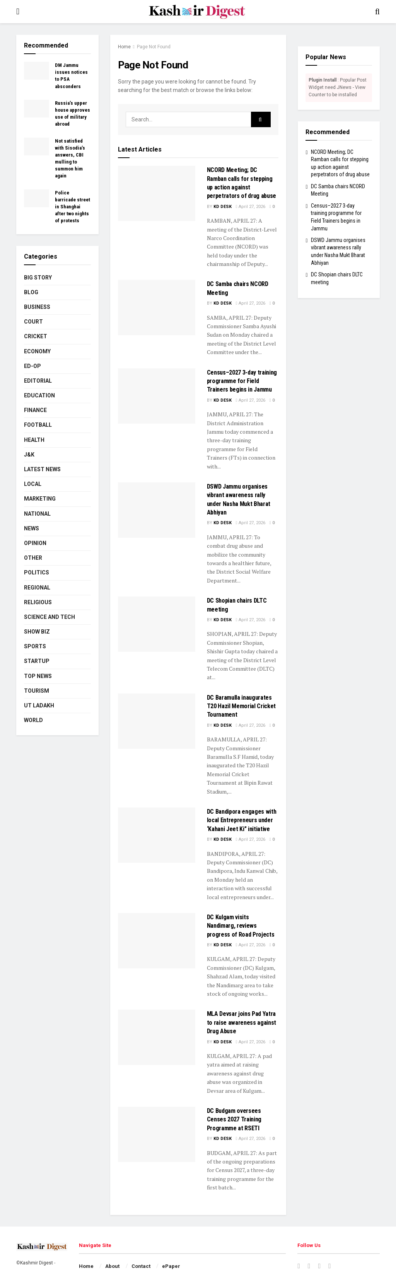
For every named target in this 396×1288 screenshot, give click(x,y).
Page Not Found (154, 46)
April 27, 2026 (250, 206)
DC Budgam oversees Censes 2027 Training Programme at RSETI (234, 1119)
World (33, 720)
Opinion (35, 543)
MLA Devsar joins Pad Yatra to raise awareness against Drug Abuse (242, 1022)
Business (37, 307)
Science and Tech (49, 617)
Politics (36, 572)
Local (32, 484)
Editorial (38, 381)
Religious (38, 602)
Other (33, 558)
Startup (37, 661)
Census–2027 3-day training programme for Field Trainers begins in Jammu (242, 381)
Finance (35, 410)
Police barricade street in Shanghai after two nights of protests (72, 207)
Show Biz (37, 632)
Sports (35, 646)
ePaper (171, 1266)
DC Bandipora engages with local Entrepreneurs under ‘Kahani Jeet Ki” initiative (242, 820)
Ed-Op (32, 366)
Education (39, 395)
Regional (37, 587)
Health (34, 440)
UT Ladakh (39, 705)
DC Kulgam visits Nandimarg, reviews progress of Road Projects (241, 925)
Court (33, 322)
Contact (140, 1266)
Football (38, 425)
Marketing (40, 499)
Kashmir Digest (36, 1263)
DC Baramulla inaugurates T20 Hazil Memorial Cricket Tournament (241, 706)
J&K (29, 454)
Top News (38, 676)
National (37, 514)
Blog (31, 292)
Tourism (36, 691)
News (31, 528)
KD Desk (222, 206)
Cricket (35, 336)
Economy (37, 351)
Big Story (38, 277)
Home (124, 46)
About (112, 1266)
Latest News (42, 469)
